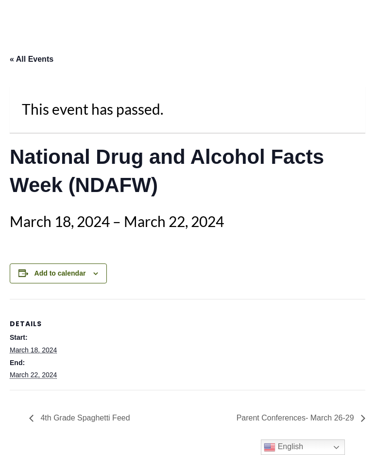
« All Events (31, 59)
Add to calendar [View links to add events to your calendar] (60, 273)
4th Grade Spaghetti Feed (84, 418)
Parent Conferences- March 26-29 (296, 418)
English (283, 447)
